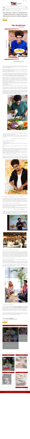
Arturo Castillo (8, 69)
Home (4, 9)
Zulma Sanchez (11, 318)
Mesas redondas (13, 306)
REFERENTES (7, 9)
